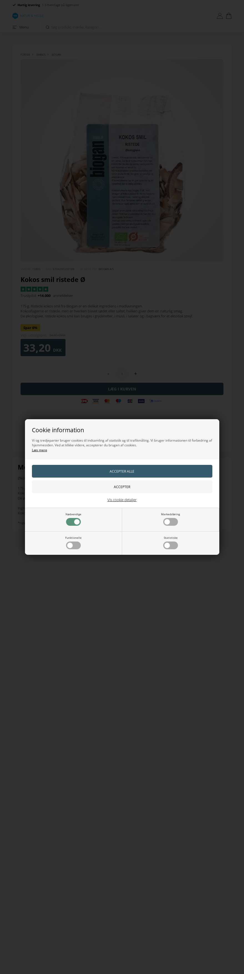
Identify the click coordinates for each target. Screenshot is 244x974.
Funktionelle (73, 542)
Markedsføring (170, 519)
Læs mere (39, 450)
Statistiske (170, 542)
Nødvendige (73, 519)
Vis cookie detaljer (122, 499)
